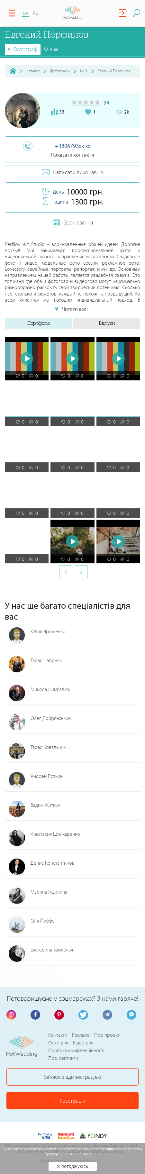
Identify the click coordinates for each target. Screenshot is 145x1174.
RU (35, 13)
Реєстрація (72, 1101)
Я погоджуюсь (72, 1166)
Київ (83, 70)
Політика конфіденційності (76, 1050)
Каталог (33, 70)
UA (25, 13)
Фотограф (25, 49)
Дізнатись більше (76, 1154)
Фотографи (60, 70)
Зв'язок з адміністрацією (72, 1077)
